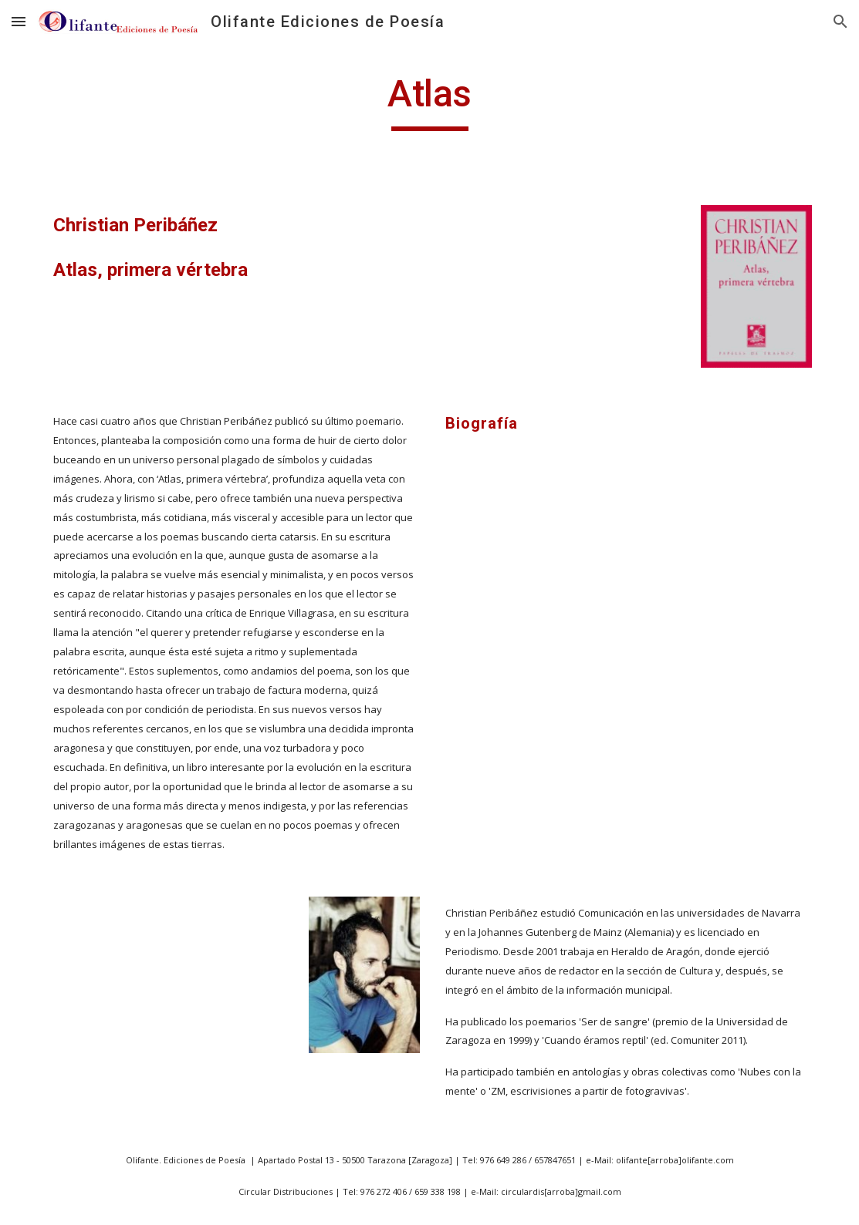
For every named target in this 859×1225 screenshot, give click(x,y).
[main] (429, 101)
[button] (18, 21)
